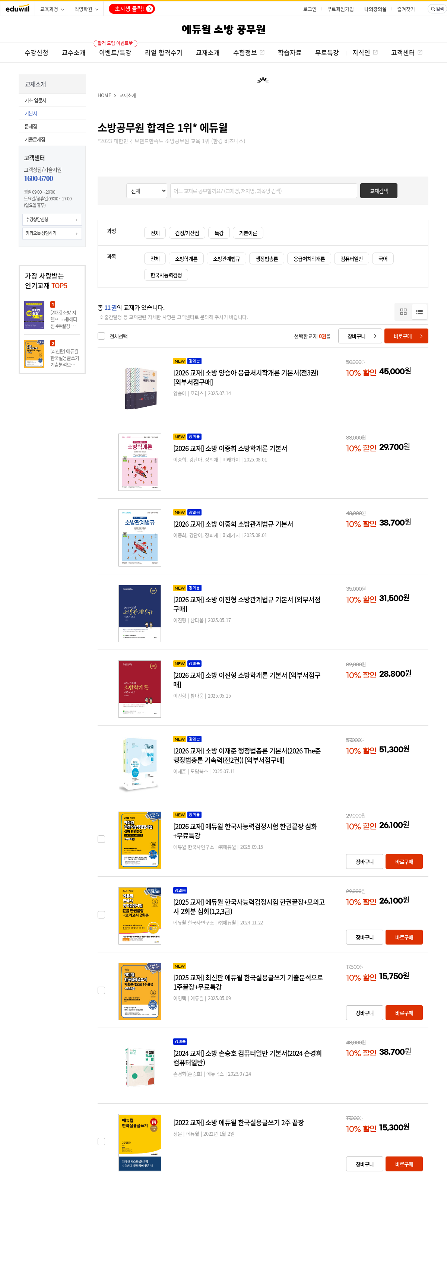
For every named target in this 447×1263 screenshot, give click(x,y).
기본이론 (248, 233)
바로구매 (403, 336)
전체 (154, 233)
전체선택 (118, 336)
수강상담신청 (37, 219)
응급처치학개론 (309, 258)
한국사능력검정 (166, 275)
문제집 (31, 126)
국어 (382, 258)
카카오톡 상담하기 (41, 233)
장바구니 (356, 336)
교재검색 (379, 190)
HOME (104, 95)
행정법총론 (267, 258)
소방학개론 (186, 258)
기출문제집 (35, 139)
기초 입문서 (35, 100)
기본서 (31, 113)
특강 (219, 233)
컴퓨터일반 (351, 258)
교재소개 (127, 95)
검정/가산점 (187, 233)
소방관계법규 (226, 258)
